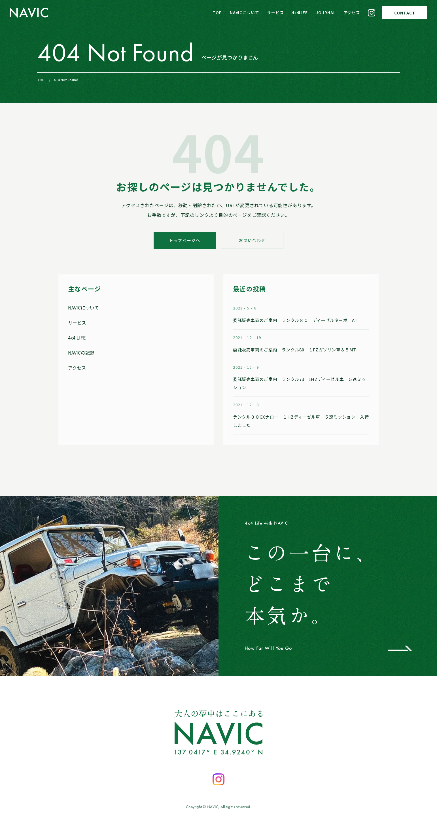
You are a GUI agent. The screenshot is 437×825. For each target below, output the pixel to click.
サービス (275, 12)
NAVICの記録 (81, 352)
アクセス (351, 12)
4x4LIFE (300, 12)
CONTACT (404, 13)
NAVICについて (244, 12)
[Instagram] (371, 12)
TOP (217, 12)
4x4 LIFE (77, 337)
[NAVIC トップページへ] (29, 12)
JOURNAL (326, 12)
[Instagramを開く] (218, 779)
